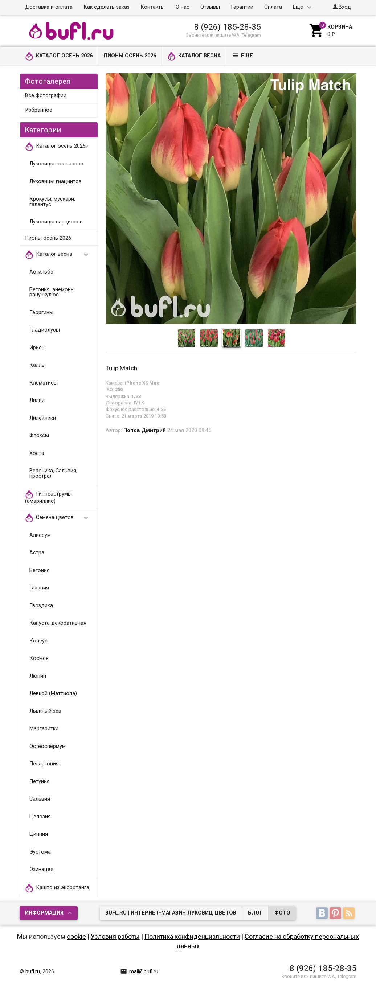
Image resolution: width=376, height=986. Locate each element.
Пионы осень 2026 (130, 56)
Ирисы (37, 348)
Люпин (37, 676)
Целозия (40, 817)
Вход (341, 6)
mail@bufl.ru (139, 972)
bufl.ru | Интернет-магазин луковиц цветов (170, 913)
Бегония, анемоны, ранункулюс (52, 292)
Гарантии (242, 7)
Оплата (273, 7)
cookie (76, 936)
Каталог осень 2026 (59, 56)
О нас (182, 7)
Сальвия (39, 799)
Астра (36, 553)
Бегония (39, 570)
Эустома (40, 852)
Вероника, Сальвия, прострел (53, 473)
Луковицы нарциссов (56, 222)
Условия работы (115, 936)
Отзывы (210, 7)
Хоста (36, 453)
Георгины (41, 312)
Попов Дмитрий (144, 430)
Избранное (38, 110)
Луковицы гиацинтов (55, 181)
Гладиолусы (44, 330)
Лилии (37, 400)
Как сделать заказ (106, 7)
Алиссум (40, 535)
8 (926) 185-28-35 (227, 27)
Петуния (39, 781)
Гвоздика (41, 606)
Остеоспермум (47, 746)
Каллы (37, 365)
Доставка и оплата (49, 7)
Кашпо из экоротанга (57, 887)
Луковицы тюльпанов (56, 164)
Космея (39, 658)
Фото (282, 913)
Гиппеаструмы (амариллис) (48, 497)
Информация (44, 913)
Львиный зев (45, 711)
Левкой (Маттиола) (53, 693)
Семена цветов (60, 518)
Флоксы (39, 435)
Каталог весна (194, 56)
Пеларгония (44, 764)
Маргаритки (43, 729)
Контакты (152, 7)
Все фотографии (45, 96)
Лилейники (42, 418)
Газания (39, 588)
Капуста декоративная (57, 623)
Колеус (38, 641)
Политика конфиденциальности (192, 936)
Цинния (38, 834)
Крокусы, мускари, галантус (52, 202)
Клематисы (43, 383)
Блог (255, 913)
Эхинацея (41, 869)
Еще (298, 7)
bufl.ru (32, 972)
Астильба (41, 272)
